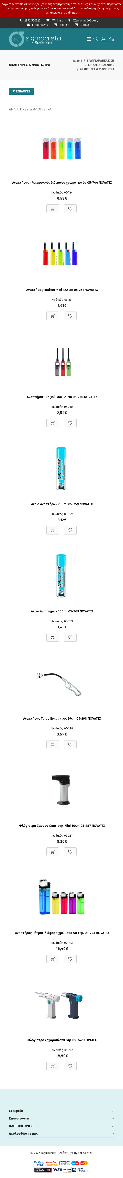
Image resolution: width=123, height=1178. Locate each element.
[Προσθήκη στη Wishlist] (70, 206)
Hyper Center (83, 1153)
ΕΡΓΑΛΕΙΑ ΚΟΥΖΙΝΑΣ (101, 65)
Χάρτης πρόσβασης (83, 20)
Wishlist (54, 20)
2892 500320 (32, 20)
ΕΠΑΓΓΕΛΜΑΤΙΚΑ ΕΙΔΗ (100, 60)
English (61, 25)
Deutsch (83, 25)
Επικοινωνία (37, 25)
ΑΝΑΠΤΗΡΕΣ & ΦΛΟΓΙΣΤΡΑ (97, 69)
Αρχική (77, 60)
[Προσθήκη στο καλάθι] (52, 206)
